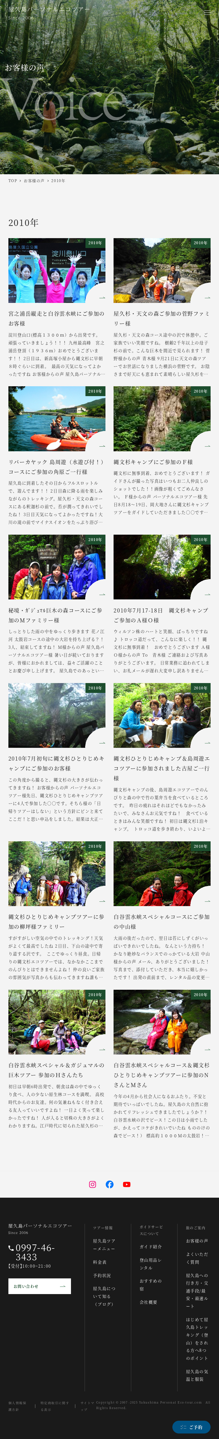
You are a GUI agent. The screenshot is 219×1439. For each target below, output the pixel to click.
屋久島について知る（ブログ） (105, 1296)
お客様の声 (197, 1241)
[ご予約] (190, 1427)
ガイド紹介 (151, 1246)
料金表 (100, 1262)
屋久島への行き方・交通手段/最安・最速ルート (197, 1290)
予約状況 (103, 1275)
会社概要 (149, 1302)
